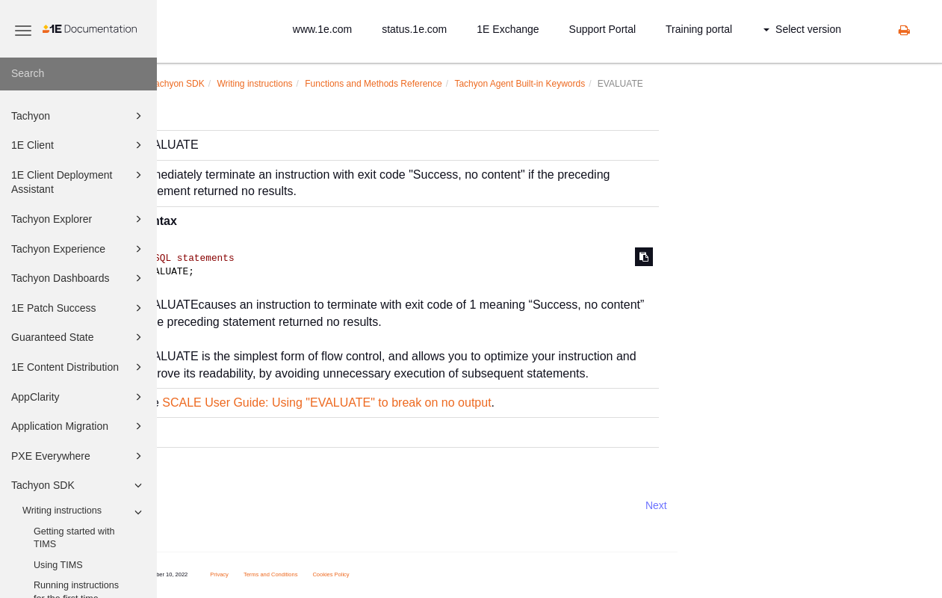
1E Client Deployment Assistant (78, 181)
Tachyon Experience (78, 249)
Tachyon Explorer (78, 219)
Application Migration (78, 426)
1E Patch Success (78, 308)
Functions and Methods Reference (495, 83)
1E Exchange (508, 29)
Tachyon (78, 116)
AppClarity (78, 397)
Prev (197, 505)
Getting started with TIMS (74, 538)
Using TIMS (58, 565)
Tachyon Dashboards (78, 278)
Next (779, 505)
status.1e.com (414, 29)
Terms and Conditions (393, 574)
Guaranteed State (78, 337)
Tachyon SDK (78, 485)
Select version (802, 29)
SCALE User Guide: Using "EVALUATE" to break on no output (449, 402)
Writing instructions (84, 512)
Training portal (699, 29)
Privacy (341, 574)
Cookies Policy (454, 574)
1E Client (78, 145)
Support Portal (602, 29)
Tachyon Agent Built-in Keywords (642, 83)
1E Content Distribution (78, 367)
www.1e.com (322, 29)
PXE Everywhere (78, 456)
